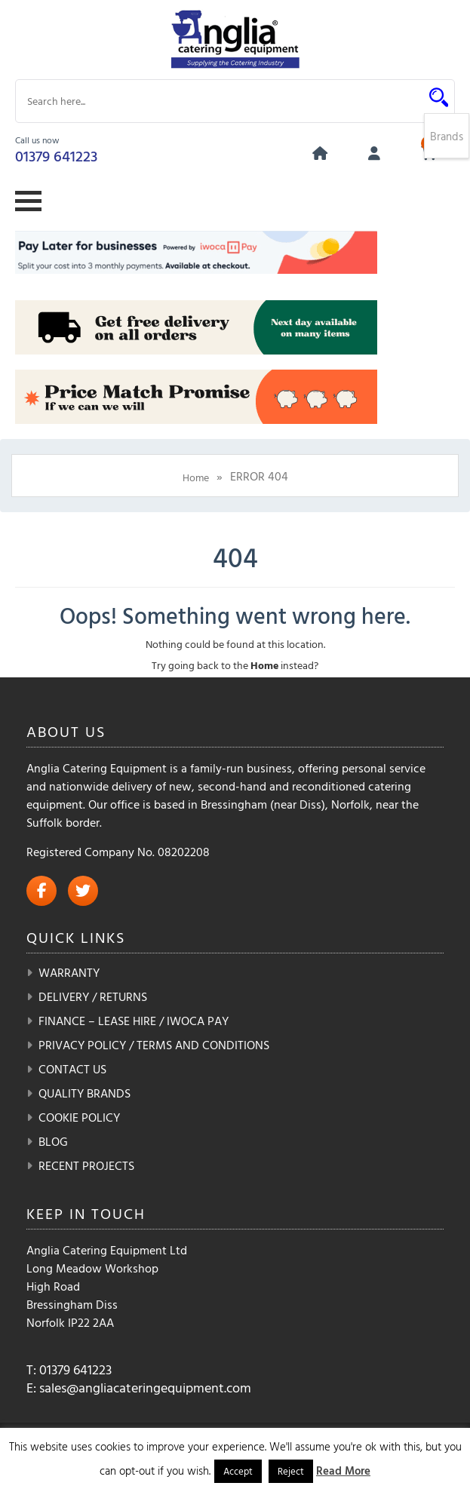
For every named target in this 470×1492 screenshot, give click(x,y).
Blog (53, 1141)
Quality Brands (84, 1093)
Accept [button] (238, 1470)
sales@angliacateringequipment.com (145, 1387)
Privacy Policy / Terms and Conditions (153, 1045)
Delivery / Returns (92, 996)
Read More (343, 1470)
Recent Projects (86, 1165)
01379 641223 (56, 155)
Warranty (69, 972)
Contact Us (72, 1069)
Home (196, 477)
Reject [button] (291, 1470)
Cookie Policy (79, 1117)
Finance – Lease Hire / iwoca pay (133, 1021)
